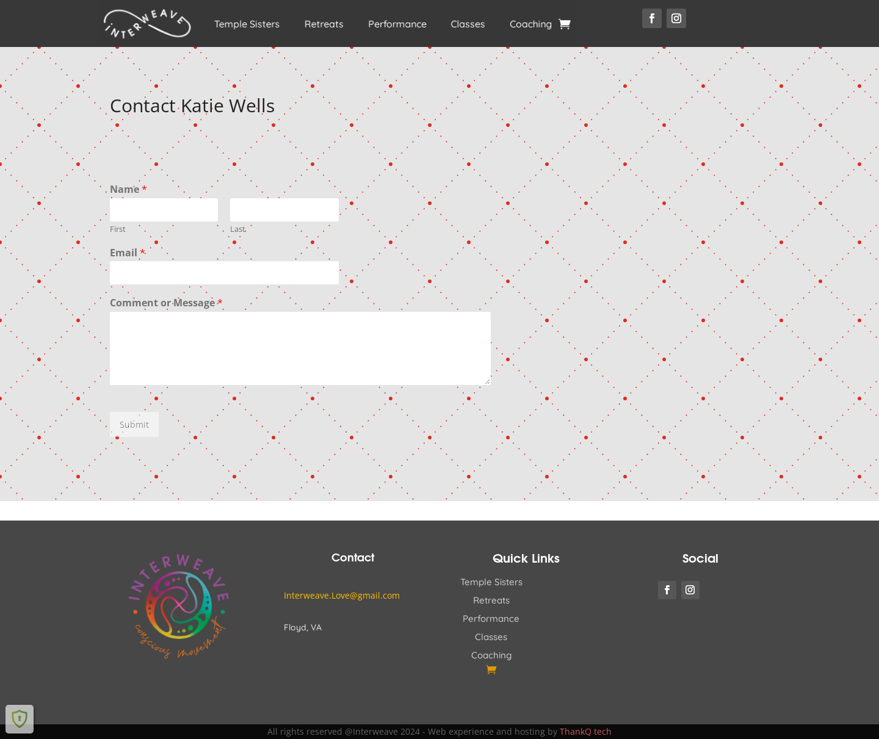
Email (127, 253)
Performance (392, 23)
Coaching (515, 23)
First (118, 229)
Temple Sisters (255, 23)
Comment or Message (166, 303)
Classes (458, 23)
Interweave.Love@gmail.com (342, 595)
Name (128, 189)
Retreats (325, 23)
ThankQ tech (586, 731)
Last (237, 229)
